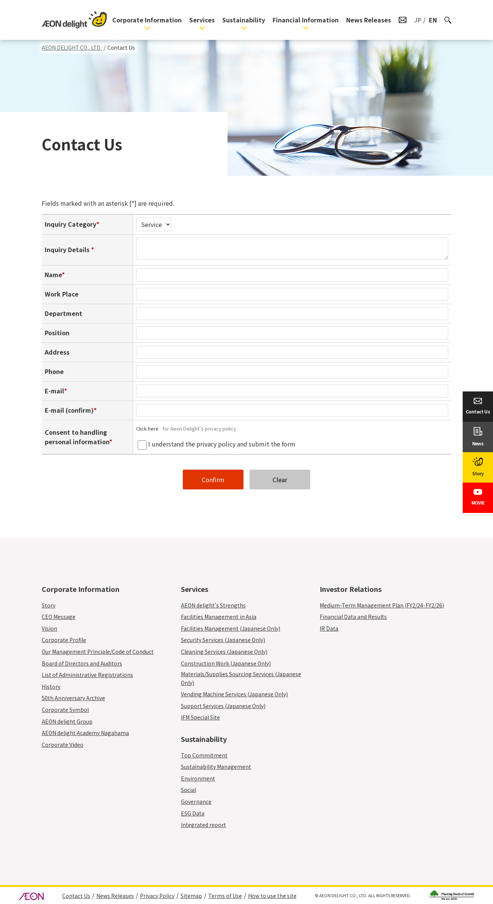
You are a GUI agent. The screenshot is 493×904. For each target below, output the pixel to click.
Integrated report (203, 824)
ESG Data (192, 813)
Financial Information (306, 19)
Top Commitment (204, 755)
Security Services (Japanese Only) (227, 640)
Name (53, 274)
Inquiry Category (70, 224)
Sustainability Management (216, 766)
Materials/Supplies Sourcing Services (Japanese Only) (241, 678)
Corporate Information (147, 19)
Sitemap (191, 895)
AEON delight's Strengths (213, 605)
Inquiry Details (68, 249)
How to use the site (272, 895)
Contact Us (76, 895)
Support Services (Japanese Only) (227, 706)
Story (48, 605)
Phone (54, 371)
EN (433, 19)
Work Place (62, 293)
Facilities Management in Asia (218, 616)
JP (417, 19)
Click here (148, 428)
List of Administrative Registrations (87, 674)
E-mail (54, 390)
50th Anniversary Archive (73, 698)
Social (188, 790)
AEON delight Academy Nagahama (85, 733)
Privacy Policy (157, 895)
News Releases (368, 19)
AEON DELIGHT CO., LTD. (72, 47)
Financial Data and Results (353, 616)
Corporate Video (62, 744)
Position (57, 332)
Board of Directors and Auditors (82, 663)
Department (63, 313)
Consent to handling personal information (77, 437)
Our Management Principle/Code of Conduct (98, 651)
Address (57, 352)
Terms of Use (225, 895)
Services (202, 19)
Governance (196, 801)
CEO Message (58, 616)
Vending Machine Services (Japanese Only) (239, 694)
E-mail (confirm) (69, 410)
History (51, 686)
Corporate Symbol (65, 709)
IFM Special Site (200, 717)
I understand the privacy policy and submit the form (221, 443)
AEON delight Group (67, 721)
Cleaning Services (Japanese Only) (228, 651)
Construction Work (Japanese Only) (230, 663)
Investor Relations (351, 589)
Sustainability (243, 19)
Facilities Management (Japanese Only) (235, 628)
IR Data (329, 628)
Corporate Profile (64, 640)
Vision (49, 628)
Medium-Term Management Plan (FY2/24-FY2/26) (382, 605)
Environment (198, 778)
